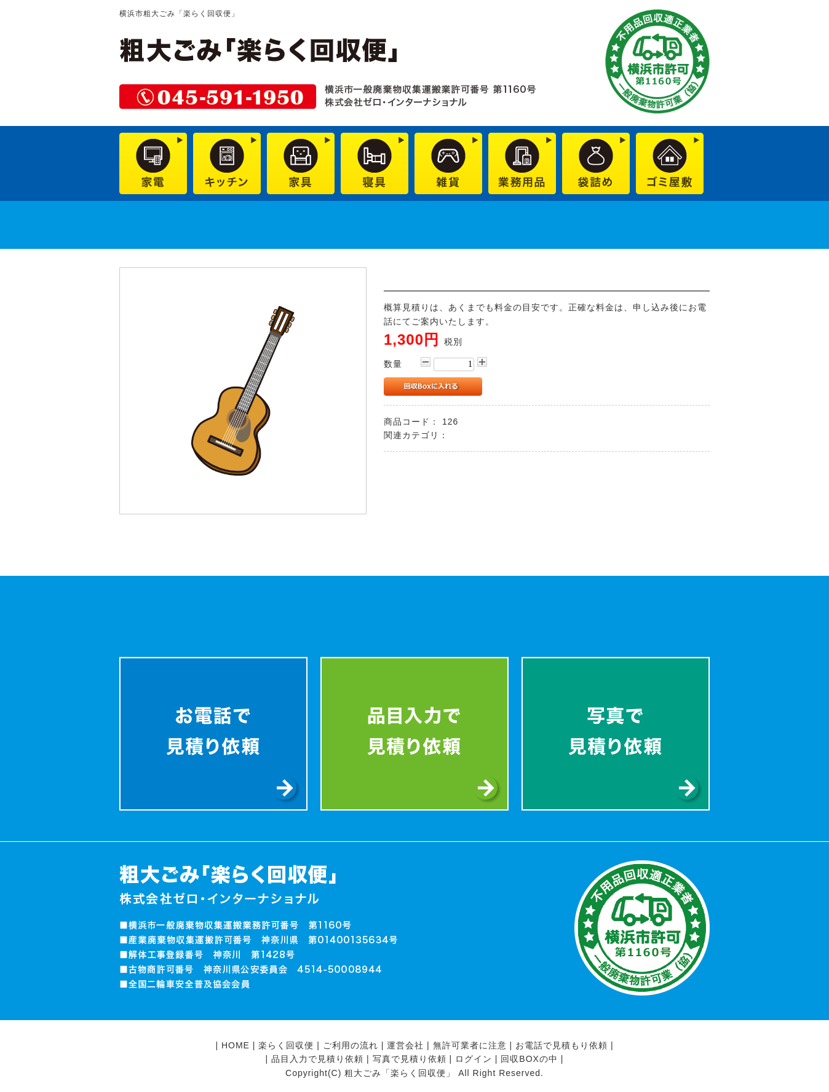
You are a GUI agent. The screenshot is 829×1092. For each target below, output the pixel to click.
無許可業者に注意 (470, 1045)
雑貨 (460, 435)
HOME (235, 1045)
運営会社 (405, 1045)
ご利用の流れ (350, 1045)
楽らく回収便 (286, 1045)
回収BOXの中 (529, 1059)
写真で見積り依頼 (409, 1059)
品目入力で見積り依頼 (317, 1059)
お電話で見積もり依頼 (561, 1045)
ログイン (473, 1059)
